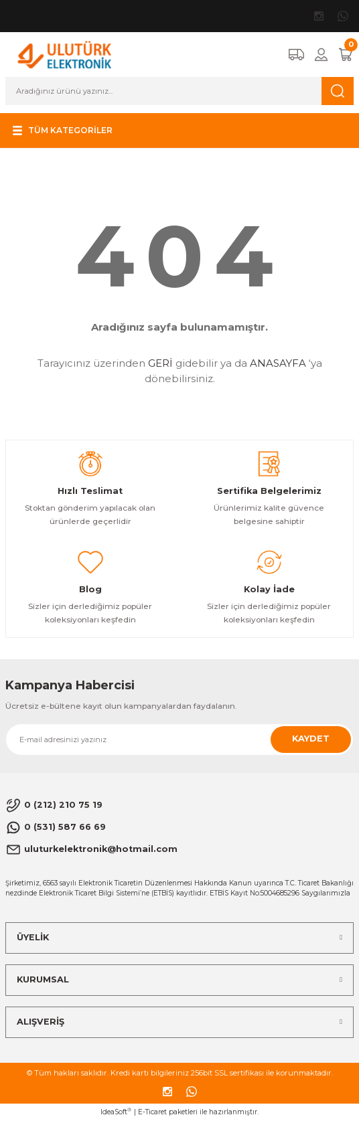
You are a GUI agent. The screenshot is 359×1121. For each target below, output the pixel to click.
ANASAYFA (278, 363)
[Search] (179, 91)
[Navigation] (61, 130)
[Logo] (64, 54)
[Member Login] (321, 54)
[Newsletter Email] (179, 739)
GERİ (160, 363)
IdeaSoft (115, 1111)
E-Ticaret (152, 1112)
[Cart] (346, 54)
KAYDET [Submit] (311, 739)
